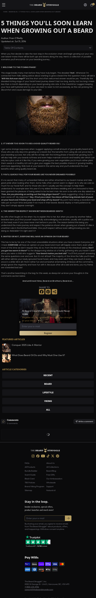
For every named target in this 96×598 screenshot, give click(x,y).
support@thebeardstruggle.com (39, 589)
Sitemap (28, 490)
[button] (41, 291)
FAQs (27, 463)
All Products (30, 467)
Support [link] (49, 486)
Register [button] (48, 333)
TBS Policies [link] (30, 482)
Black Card (29, 478)
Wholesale (51, 482)
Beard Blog (13, 12)
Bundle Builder (31, 471)
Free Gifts (50, 475)
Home (5, 12)
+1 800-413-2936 (32, 587)
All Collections (52, 467)
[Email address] (48, 326)
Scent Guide (30, 475)
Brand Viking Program (34, 486)
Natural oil (50, 490)
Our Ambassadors (54, 478)
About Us (50, 463)
